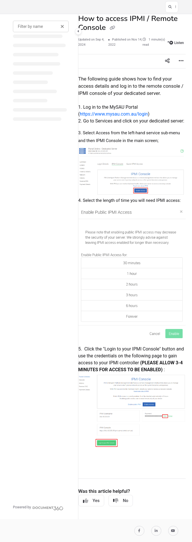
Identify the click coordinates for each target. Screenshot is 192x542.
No (120, 500)
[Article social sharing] (167, 61)
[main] (132, 266)
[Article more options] (181, 61)
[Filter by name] (41, 26)
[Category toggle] (78, 31)
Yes (91, 500)
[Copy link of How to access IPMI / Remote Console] (112, 28)
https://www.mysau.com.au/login (114, 114)
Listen (176, 43)
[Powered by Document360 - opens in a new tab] (38, 507)
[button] (171, 7)
